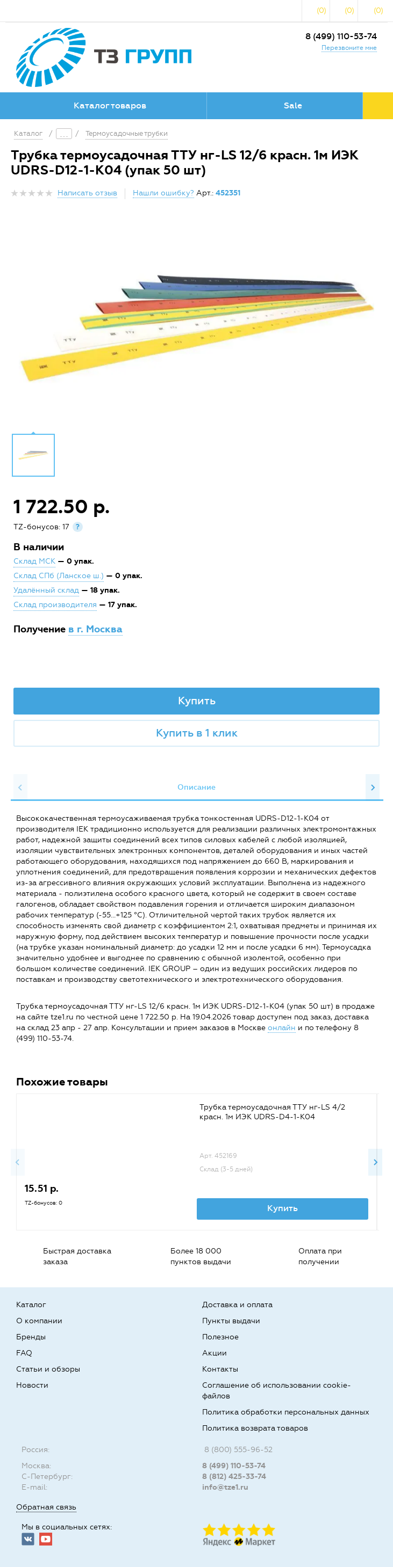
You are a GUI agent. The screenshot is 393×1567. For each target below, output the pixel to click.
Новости (32, 1385)
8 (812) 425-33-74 (234, 1476)
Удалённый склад (46, 590)
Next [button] (373, 787)
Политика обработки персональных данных (285, 1412)
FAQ (24, 1353)
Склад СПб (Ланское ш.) (58, 575)
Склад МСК (34, 561)
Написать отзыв (87, 193)
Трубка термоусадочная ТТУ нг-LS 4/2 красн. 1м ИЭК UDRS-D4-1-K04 (272, 1112)
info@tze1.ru (225, 1487)
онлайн (282, 1027)
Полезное (220, 1337)
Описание (196, 787)
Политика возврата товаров (255, 1428)
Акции (214, 1353)
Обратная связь (46, 1507)
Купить (197, 700)
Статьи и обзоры (48, 1369)
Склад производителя (55, 604)
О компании (39, 1320)
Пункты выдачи (231, 1320)
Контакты (220, 1369)
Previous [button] (20, 787)
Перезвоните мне (349, 48)
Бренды (31, 1337)
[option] (196, 326)
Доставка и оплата (237, 1304)
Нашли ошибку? (163, 193)
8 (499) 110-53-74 (341, 36)
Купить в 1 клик (197, 732)
